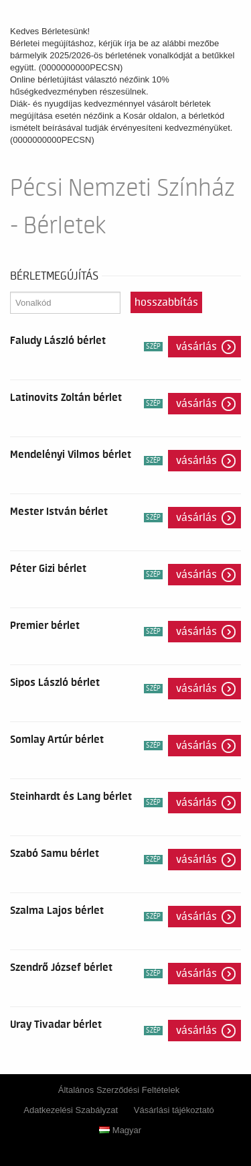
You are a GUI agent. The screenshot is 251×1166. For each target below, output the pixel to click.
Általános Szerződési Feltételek (118, 1090)
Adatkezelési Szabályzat (70, 1110)
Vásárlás (196, 347)
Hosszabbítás (166, 302)
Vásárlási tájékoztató (174, 1110)
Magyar (120, 1130)
